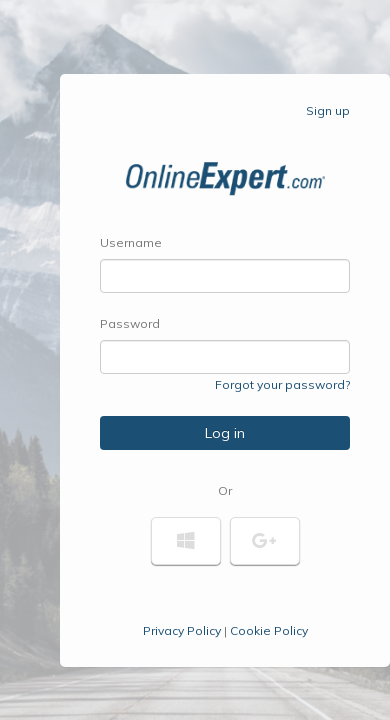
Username (131, 242)
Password (130, 323)
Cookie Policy (269, 630)
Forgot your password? (282, 384)
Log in (225, 433)
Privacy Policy (182, 630)
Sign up (328, 110)
